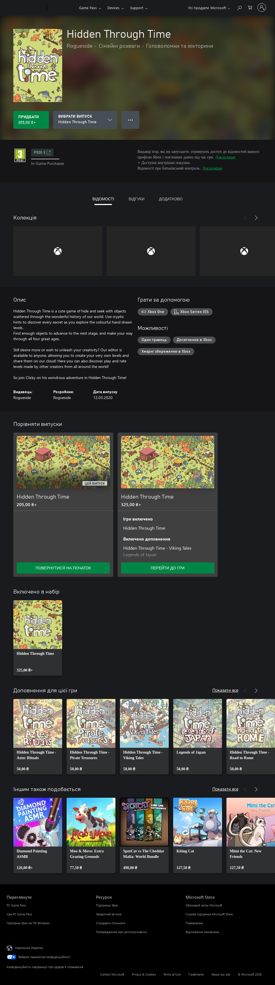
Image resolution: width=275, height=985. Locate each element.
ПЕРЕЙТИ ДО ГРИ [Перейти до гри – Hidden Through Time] (168, 567)
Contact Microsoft (112, 974)
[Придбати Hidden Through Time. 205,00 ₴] (31, 120)
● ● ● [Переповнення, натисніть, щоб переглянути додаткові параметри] (130, 119)
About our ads (220, 974)
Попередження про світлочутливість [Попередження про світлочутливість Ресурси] (121, 932)
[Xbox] (62, 7)
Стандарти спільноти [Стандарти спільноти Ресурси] (110, 923)
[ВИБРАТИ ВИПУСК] (85, 120)
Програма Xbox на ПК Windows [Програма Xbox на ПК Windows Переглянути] (28, 923)
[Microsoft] (26, 7)
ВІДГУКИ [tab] (136, 198)
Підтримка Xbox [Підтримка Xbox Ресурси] (107, 905)
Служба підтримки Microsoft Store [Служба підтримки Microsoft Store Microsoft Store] (209, 914)
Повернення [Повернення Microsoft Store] (194, 923)
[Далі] (256, 218)
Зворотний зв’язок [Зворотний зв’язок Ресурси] (109, 914)
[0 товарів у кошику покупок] (250, 7)
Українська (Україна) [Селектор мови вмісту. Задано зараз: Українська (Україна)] (29, 947)
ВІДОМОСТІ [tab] (103, 198)
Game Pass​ (88, 7)
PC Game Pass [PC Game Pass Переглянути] (16, 905)
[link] (37, 638)
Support (136, 7)
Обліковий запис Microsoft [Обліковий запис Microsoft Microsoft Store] (204, 905)
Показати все (225, 690)
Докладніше (225, 157)
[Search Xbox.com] (239, 7)
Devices (113, 7)
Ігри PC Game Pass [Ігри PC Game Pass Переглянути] (19, 914)
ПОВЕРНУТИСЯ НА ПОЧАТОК (63, 567)
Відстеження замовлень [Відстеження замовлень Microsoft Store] (202, 932)
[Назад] (245, 218)
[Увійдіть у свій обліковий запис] (261, 7)
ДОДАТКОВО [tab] (171, 198)
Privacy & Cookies (144, 974)
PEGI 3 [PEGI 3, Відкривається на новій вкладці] (42, 152)
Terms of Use (172, 974)
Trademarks (196, 974)
